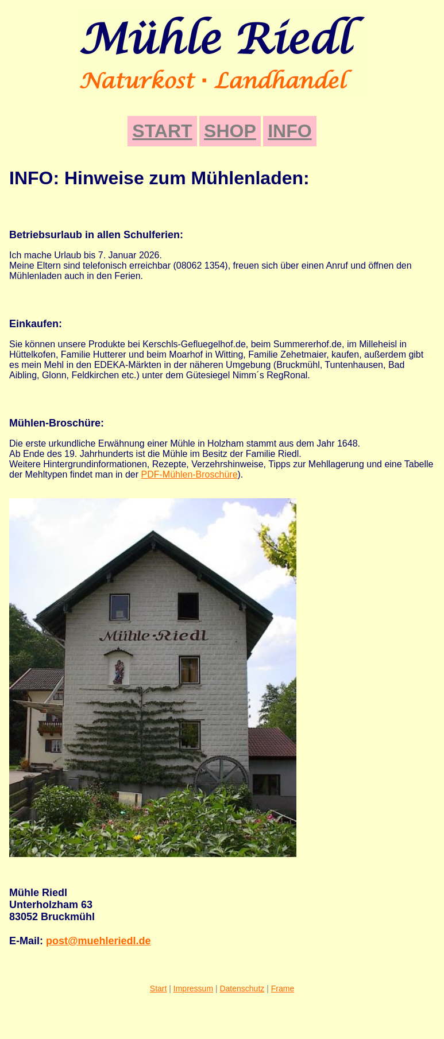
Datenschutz (241, 988)
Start (158, 988)
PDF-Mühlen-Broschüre (189, 474)
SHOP (230, 131)
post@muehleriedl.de (98, 941)
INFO (289, 131)
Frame (282, 988)
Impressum (193, 988)
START (162, 131)
